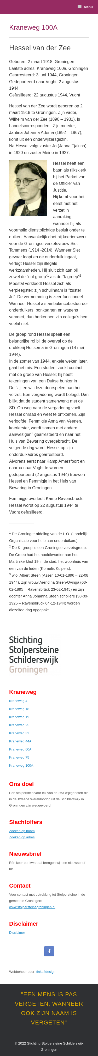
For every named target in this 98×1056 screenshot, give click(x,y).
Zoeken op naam (22, 831)
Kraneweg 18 (19, 709)
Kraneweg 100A (21, 765)
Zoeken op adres (22, 837)
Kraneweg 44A (20, 741)
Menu (85, 7)
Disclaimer (17, 933)
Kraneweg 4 (18, 701)
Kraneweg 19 (19, 717)
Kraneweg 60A (20, 749)
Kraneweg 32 (19, 733)
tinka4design (45, 972)
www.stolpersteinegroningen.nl (32, 907)
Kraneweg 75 (19, 757)
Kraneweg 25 (19, 725)
